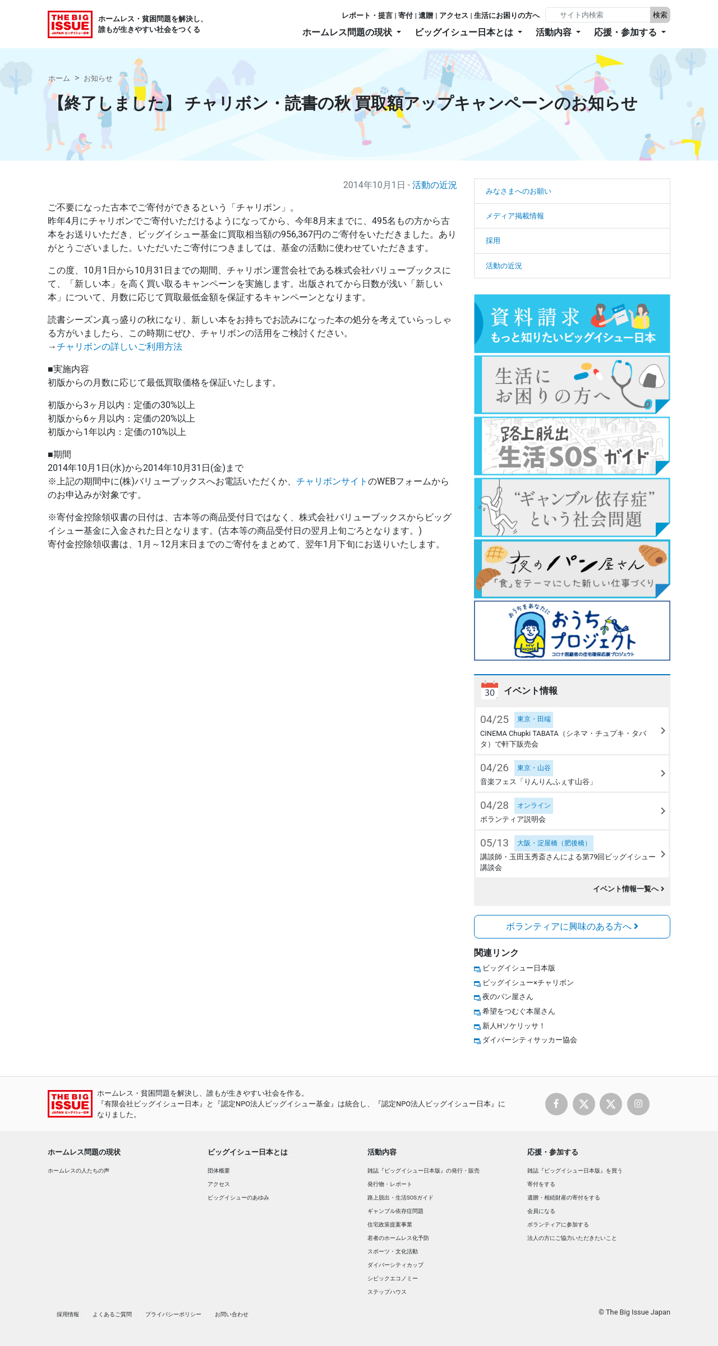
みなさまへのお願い (518, 191)
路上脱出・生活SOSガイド (400, 1197)
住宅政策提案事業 (389, 1224)
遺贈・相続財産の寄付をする (563, 1197)
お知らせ (98, 78)
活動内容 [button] (555, 32)
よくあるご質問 (112, 1314)
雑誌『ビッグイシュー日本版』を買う (575, 1171)
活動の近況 (434, 185)
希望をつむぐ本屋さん (518, 1011)
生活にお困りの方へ (507, 15)
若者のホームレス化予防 (398, 1238)
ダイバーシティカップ (395, 1265)
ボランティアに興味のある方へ (572, 926)
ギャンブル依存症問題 (395, 1211)
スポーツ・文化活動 (392, 1251)
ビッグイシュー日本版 (518, 968)
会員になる (541, 1211)
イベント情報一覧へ (628, 889)
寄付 (405, 15)
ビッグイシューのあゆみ (238, 1197)
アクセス (453, 15)
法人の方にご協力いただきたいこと (572, 1238)
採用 (493, 240)
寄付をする (541, 1184)
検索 (660, 15)
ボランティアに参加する (558, 1224)
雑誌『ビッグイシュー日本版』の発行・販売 (423, 1171)
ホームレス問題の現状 (84, 1152)
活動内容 (382, 1152)
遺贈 (425, 15)
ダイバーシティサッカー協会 (529, 1040)
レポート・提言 (367, 15)
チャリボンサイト (332, 481)
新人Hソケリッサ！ (514, 1026)
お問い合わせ (231, 1314)
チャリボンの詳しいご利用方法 (119, 346)
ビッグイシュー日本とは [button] (465, 32)
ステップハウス (387, 1292)
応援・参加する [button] (626, 32)
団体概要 (219, 1171)
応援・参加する (552, 1152)
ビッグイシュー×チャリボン (528, 982)
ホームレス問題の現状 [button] (348, 32)
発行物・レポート (389, 1184)
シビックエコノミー (392, 1278)
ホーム (59, 78)
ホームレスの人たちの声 (78, 1171)
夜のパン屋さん (507, 996)
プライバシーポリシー (173, 1314)
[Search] (599, 14)
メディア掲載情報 (515, 216)
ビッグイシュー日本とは (248, 1152)
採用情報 (68, 1314)
